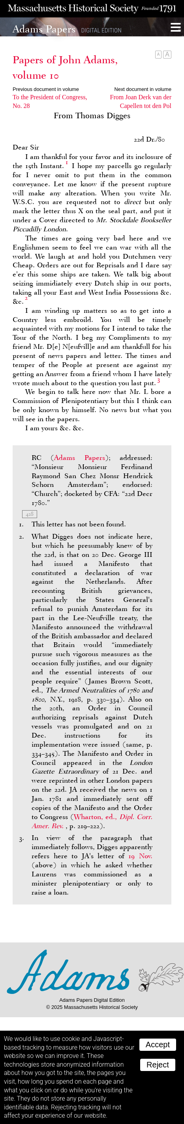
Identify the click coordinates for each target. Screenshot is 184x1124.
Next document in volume (143, 89)
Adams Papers (79, 457)
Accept (158, 1044)
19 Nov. (140, 856)
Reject (157, 1064)
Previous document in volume (46, 89)
